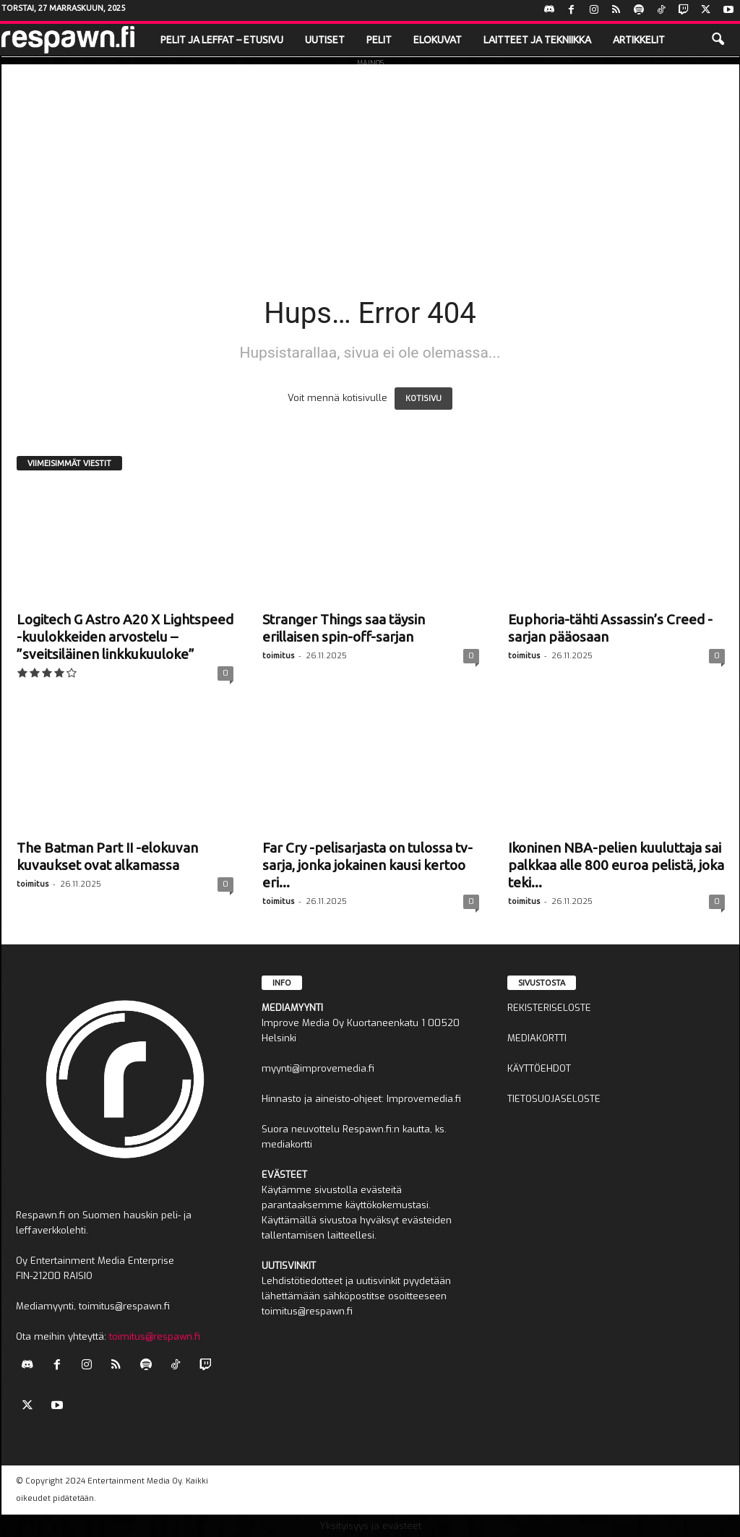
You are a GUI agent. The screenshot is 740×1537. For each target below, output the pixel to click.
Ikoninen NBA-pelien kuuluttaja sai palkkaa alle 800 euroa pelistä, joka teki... (616, 865)
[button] (717, 40)
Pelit (379, 40)
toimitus (278, 655)
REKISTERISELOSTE (549, 1008)
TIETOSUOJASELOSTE (554, 1099)
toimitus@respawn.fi (154, 1336)
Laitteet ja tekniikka (537, 40)
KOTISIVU (423, 398)
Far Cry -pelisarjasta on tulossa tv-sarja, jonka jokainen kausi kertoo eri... (367, 865)
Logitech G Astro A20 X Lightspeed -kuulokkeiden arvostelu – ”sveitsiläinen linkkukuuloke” (125, 636)
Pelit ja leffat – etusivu (221, 40)
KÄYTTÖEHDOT (539, 1068)
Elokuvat (437, 40)
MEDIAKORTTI (537, 1038)
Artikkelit (639, 40)
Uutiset (325, 40)
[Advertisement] (370, 165)
